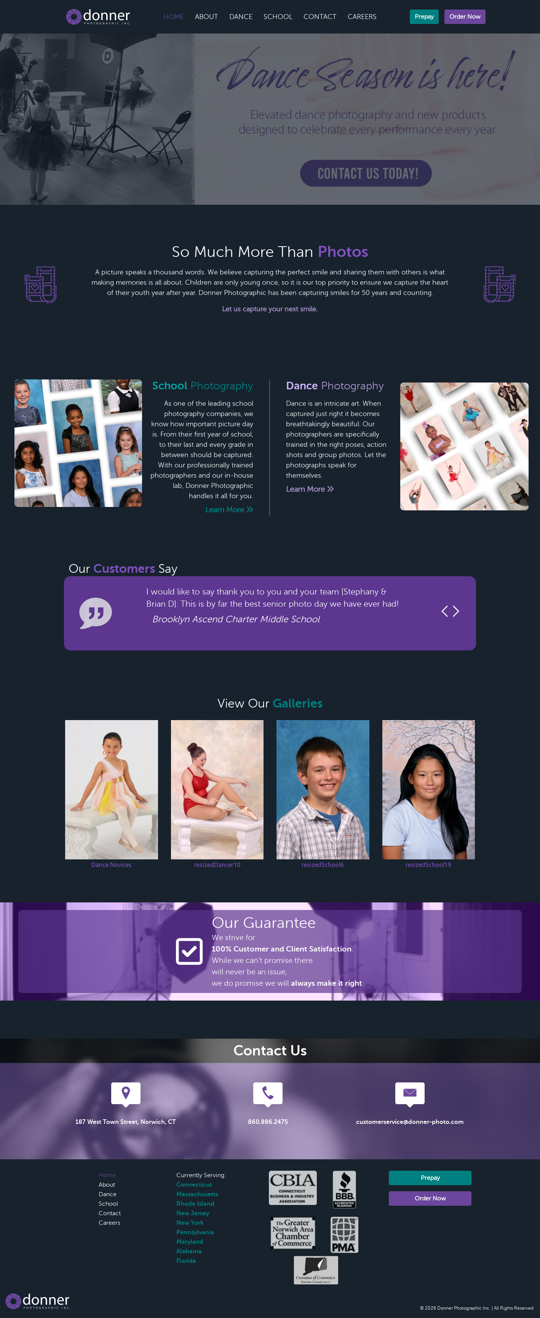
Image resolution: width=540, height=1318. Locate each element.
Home (173, 17)
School (278, 17)
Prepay (424, 16)
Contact (320, 17)
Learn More (229, 509)
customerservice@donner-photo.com (410, 1122)
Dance (240, 17)
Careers (362, 17)
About (206, 17)
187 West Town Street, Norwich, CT (125, 1122)
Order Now (465, 16)
